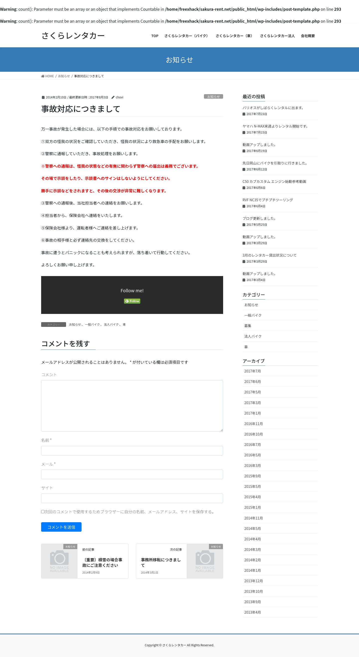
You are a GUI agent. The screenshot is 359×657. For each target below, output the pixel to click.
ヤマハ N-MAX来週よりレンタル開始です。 (276, 126)
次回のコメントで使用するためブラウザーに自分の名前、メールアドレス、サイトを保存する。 (130, 511)
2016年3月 (252, 465)
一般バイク (92, 324)
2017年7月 (252, 370)
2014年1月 (252, 570)
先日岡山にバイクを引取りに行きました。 (276, 162)
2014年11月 (253, 517)
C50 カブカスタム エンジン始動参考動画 (274, 181)
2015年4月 (252, 496)
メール (48, 464)
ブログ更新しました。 (260, 218)
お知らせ (213, 96)
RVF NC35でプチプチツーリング (268, 199)
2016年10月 (253, 434)
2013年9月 (252, 601)
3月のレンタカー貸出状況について (270, 255)
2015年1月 (252, 507)
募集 (247, 325)
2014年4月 (252, 538)
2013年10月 (253, 591)
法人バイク (111, 324)
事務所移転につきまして (161, 562)
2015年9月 (252, 475)
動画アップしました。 (260, 144)
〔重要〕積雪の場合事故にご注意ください (102, 562)
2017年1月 (252, 413)
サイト (47, 488)
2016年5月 (252, 454)
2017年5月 (252, 391)
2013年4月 (252, 612)
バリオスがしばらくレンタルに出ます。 (274, 107)
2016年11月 (253, 423)
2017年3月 (252, 402)
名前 (46, 440)
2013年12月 (253, 580)
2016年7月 (252, 444)
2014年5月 (252, 528)
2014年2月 (252, 559)
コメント (49, 374)
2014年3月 (252, 549)
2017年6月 (252, 381)
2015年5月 (252, 486)
